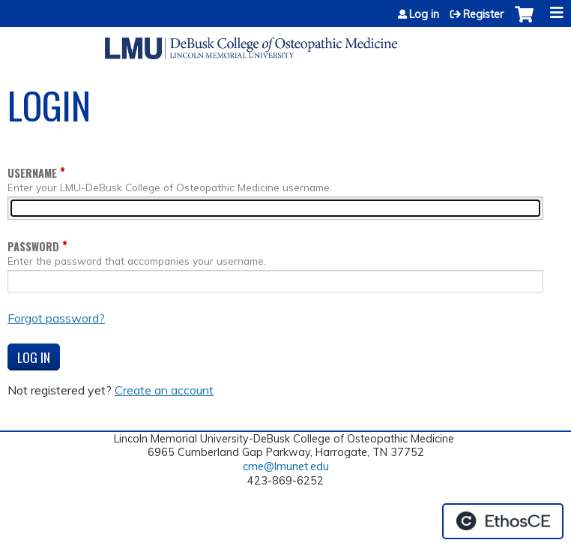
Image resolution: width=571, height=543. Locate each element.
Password (33, 246)
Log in (424, 14)
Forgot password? (56, 318)
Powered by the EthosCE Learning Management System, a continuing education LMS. (503, 521)
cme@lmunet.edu (286, 466)
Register (483, 14)
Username (32, 173)
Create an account (164, 390)
